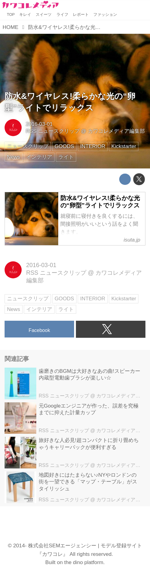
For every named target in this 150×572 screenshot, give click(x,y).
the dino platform (83, 562)
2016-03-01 (39, 124)
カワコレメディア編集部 (116, 131)
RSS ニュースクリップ (53, 131)
